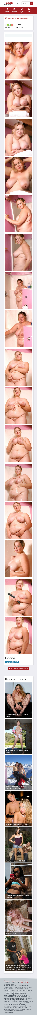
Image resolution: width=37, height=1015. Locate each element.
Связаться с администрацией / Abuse (16, 981)
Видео (21, 10)
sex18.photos (25, 982)
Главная (7, 10)
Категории (14, 10)
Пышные (9, 662)
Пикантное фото (10, 3)
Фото (29, 10)
